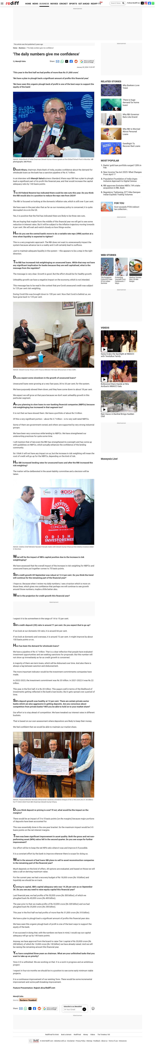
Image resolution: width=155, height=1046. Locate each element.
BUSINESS (44, 4)
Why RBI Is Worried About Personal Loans (131, 131)
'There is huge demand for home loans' (131, 102)
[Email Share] (57, 61)
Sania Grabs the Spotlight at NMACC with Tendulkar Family (117, 355)
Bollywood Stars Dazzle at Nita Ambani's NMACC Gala (115, 385)
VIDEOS (105, 327)
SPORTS (73, 4)
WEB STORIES (108, 255)
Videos (92, 1034)
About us (104, 1041)
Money (85, 1034)
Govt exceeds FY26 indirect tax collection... (126, 208)
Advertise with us (60, 1041)
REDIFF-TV (96, 4)
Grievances (123, 1041)
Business (22, 48)
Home (15, 48)
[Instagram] (146, 3)
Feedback (96, 1041)
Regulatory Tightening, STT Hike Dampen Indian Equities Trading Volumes (121, 193)
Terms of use (113, 1041)
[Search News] (122, 3)
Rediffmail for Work (52, 1034)
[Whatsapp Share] (61, 61)
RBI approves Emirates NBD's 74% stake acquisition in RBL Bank (121, 186)
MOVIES (54, 4)
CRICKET (63, 4)
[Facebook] (149, 3)
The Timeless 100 (103, 1034)
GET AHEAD (83, 4)
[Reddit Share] (75, 61)
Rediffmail (77, 1034)
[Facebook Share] (71, 61)
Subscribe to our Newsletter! (73, 1006)
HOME (28, 4)
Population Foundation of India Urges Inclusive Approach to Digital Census (120, 180)
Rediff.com (49, 1041)
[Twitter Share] (66, 61)
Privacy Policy (80, 1041)
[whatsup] (153, 3)
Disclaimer (71, 1041)
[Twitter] (142, 3)
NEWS (35, 4)
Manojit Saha (20, 61)
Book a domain (66, 1034)
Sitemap (89, 1041)
